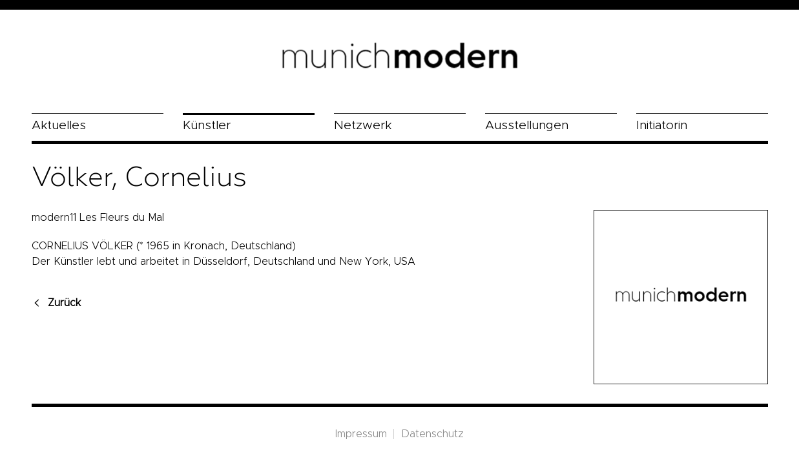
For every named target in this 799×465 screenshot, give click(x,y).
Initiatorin (661, 125)
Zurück (64, 303)
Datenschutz (432, 434)
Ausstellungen (526, 125)
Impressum (361, 434)
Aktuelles (59, 125)
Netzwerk (362, 125)
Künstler (207, 125)
